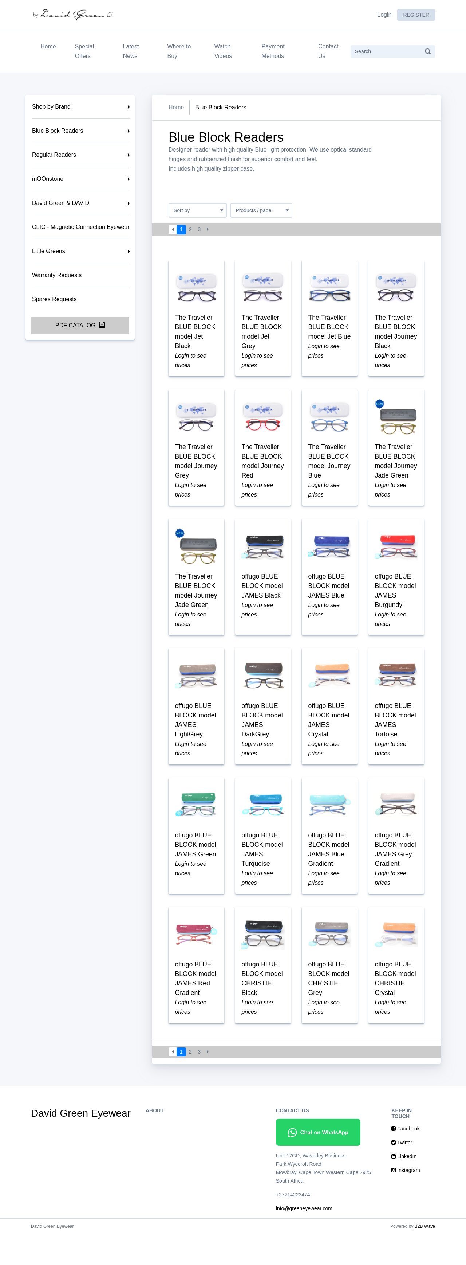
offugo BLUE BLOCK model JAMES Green (196, 872)
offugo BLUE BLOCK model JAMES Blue (329, 600)
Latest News (131, 51)
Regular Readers (54, 155)
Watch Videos (223, 51)
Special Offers (84, 51)
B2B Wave (425, 1257)
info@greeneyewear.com (304, 1239)
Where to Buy (179, 51)
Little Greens (48, 251)
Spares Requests (54, 299)
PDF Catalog (80, 325)
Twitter (401, 1173)
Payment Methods (273, 51)
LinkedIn (403, 1187)
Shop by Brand (51, 107)
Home (49, 46)
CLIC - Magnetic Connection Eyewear (81, 227)
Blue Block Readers (57, 131)
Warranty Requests (57, 275)
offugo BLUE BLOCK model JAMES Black (263, 600)
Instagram (405, 1201)
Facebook (405, 1160)
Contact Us (328, 51)
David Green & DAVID (60, 203)
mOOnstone (47, 179)
